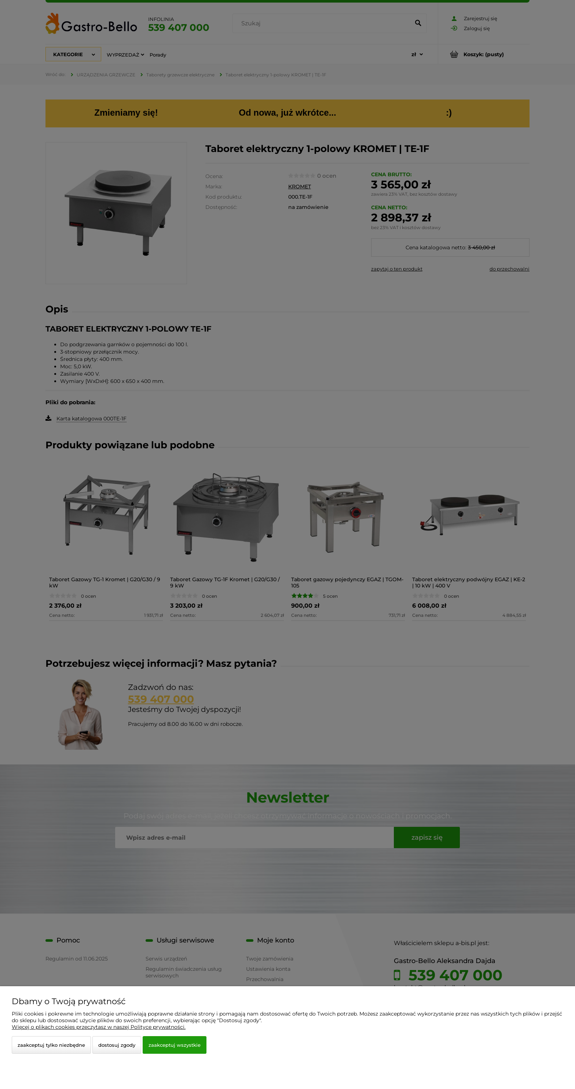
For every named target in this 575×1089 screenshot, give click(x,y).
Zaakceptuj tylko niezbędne (51, 1045)
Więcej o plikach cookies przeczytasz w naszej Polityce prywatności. (99, 1027)
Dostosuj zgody (116, 1045)
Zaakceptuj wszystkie (175, 1045)
